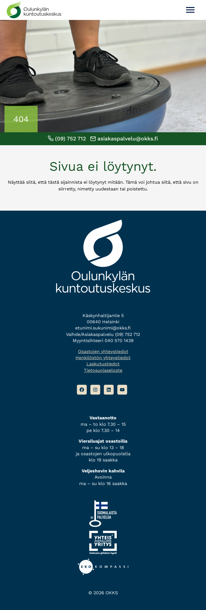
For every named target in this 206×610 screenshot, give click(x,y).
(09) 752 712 (67, 138)
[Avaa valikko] (190, 10)
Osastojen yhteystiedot (103, 351)
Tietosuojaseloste (103, 370)
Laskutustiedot (103, 364)
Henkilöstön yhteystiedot (103, 357)
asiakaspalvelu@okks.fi (124, 138)
